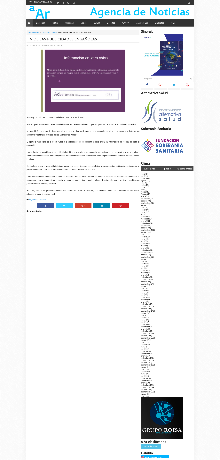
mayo (143, 187)
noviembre (145, 198)
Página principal (34, 32)
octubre (144, 201)
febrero (144, 194)
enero (143, 196)
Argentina (45, 32)
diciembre (145, 223)
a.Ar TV (125, 23)
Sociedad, (58, 45)
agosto (143, 180)
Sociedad (54, 32)
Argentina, (48, 45)
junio (143, 174)
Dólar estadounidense (153, 457)
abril (143, 176)
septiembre (145, 203)
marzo (143, 178)
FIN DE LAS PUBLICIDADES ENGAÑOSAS (62, 39)
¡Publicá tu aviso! (151, 446)
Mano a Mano (142, 23)
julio (142, 183)
